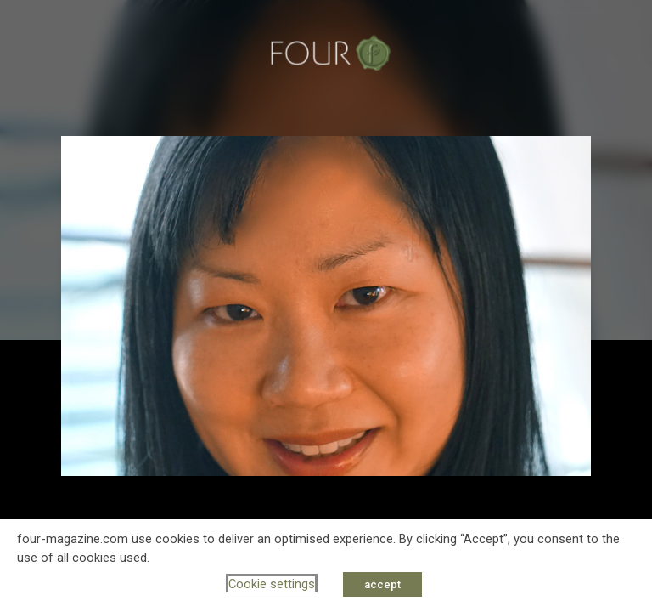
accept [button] (382, 584)
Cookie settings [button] (271, 584)
